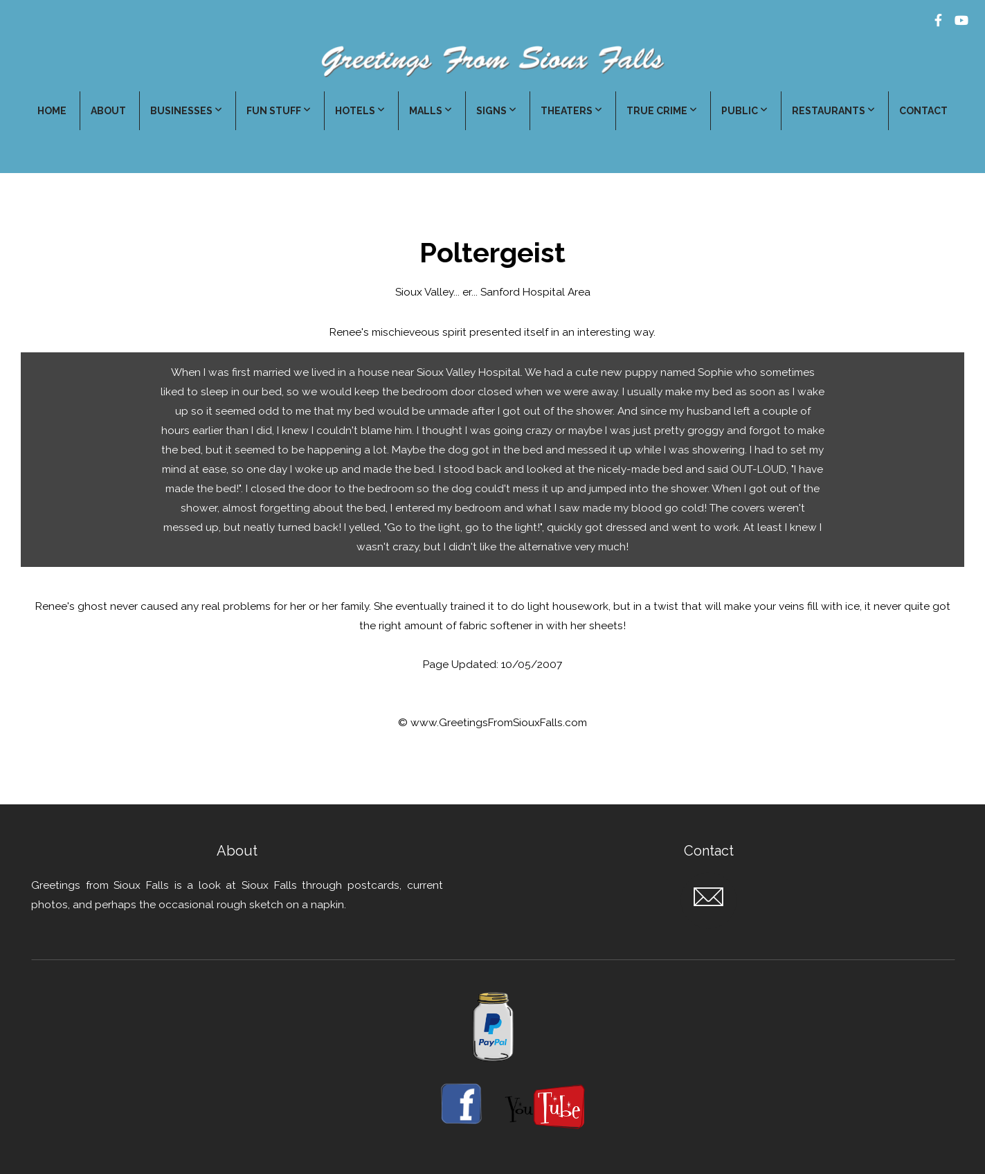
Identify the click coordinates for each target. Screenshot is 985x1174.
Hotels (360, 110)
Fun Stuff (278, 110)
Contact (923, 110)
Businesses (186, 110)
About (108, 110)
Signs (496, 110)
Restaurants (833, 110)
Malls (430, 110)
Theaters (571, 110)
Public (744, 110)
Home (51, 110)
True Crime (661, 110)
